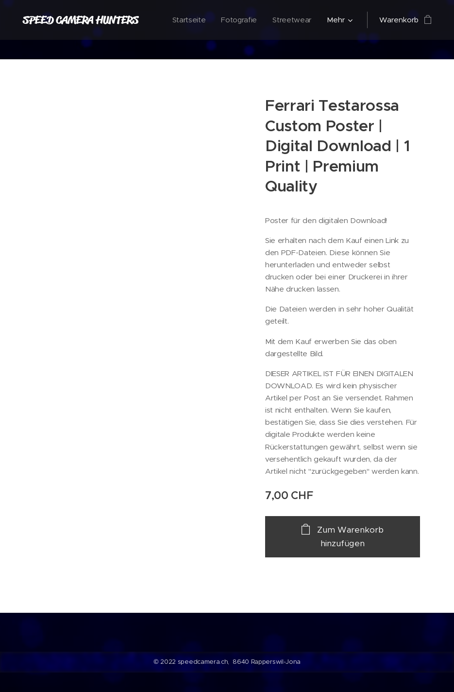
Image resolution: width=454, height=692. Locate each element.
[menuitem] (187, 20)
